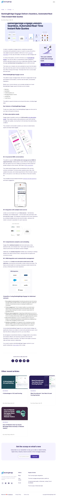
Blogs (19, 475)
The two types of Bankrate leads (35, 485)
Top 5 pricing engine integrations (35, 475)
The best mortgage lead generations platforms (38, 478)
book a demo (16, 345)
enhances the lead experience (29, 178)
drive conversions (29, 165)
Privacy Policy (18, 494)
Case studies (19, 479)
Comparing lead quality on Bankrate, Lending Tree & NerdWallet (39, 482)
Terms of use (26, 494)
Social (19, 482)
